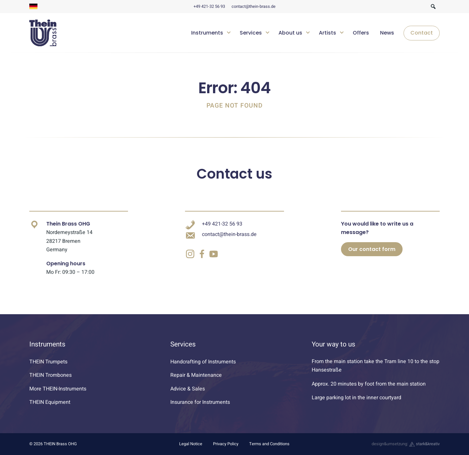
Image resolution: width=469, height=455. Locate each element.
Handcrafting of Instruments (203, 362)
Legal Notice (190, 444)
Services (251, 33)
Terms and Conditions (269, 444)
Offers (361, 33)
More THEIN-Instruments (57, 389)
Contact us (234, 173)
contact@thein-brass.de (254, 6)
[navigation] (313, 33)
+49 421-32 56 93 (209, 6)
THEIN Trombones (50, 375)
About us (290, 33)
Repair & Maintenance (196, 375)
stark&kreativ (424, 444)
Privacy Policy (225, 444)
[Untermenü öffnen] (229, 32)
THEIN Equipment (49, 402)
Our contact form (371, 249)
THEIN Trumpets (48, 362)
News (387, 33)
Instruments (207, 33)
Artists (327, 33)
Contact (421, 33)
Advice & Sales (187, 389)
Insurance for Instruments (200, 402)
